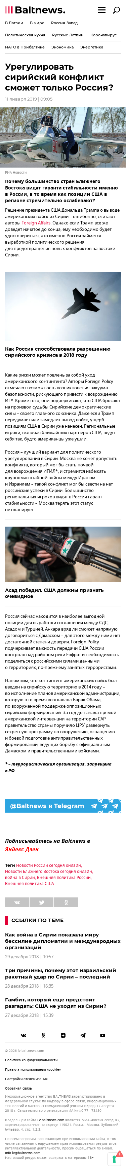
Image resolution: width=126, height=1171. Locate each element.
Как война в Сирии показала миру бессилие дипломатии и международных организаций (63, 941)
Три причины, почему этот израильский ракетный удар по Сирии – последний (60, 973)
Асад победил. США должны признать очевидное (54, 593)
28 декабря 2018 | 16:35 (29, 986)
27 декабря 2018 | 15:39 (29, 1015)
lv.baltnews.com (50, 1120)
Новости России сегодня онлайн (48, 865)
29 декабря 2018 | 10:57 (29, 957)
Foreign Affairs (36, 223)
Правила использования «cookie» (33, 1069)
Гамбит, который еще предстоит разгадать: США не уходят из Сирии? (56, 1002)
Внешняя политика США (29, 884)
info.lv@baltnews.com (22, 1153)
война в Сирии (20, 878)
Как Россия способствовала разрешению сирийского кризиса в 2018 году (58, 352)
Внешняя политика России (64, 878)
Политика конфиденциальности (31, 1060)
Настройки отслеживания (26, 1078)
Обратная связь (18, 1088)
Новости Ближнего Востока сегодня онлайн (48, 871)
